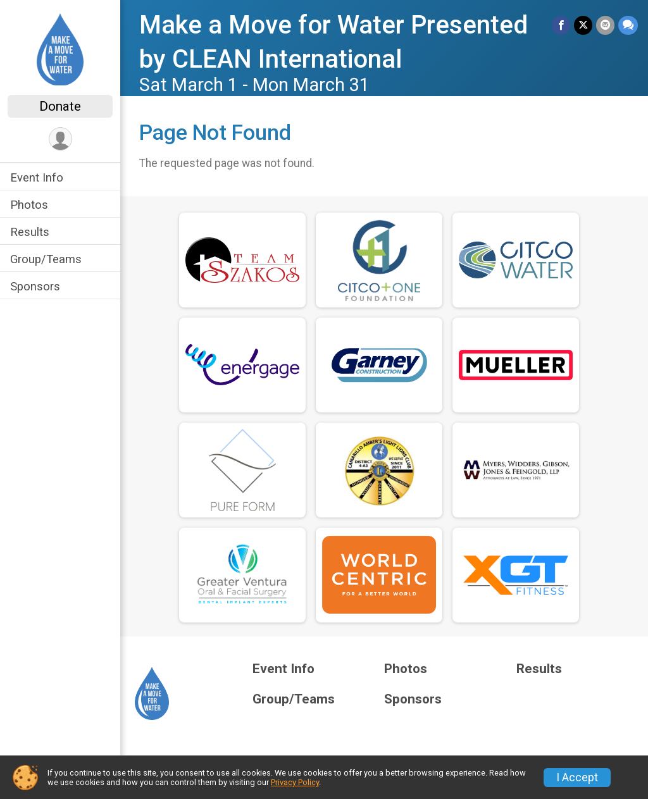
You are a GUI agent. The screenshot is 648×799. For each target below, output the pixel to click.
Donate (60, 106)
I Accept (577, 777)
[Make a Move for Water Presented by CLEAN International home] (60, 49)
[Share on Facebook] (561, 25)
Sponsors (35, 286)
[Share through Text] (628, 25)
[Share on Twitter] (583, 25)
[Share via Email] (605, 25)
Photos (29, 204)
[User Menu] (60, 139)
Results (29, 231)
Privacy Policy (295, 782)
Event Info (36, 177)
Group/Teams (46, 259)
